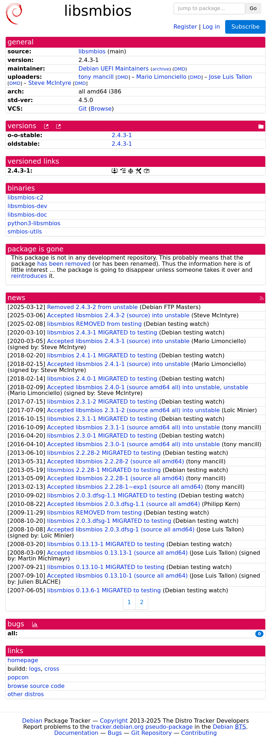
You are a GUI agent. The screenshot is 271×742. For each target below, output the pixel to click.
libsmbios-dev (27, 206)
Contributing (199, 732)
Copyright (114, 720)
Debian (32, 720)
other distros (26, 694)
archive (160, 69)
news (16, 298)
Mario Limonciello (161, 76)
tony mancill (95, 76)
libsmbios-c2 (25, 197)
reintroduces (29, 276)
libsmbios (92, 51)
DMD (179, 69)
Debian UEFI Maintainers (113, 68)
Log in (211, 26)
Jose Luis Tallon (230, 76)
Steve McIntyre (49, 83)
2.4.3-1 (122, 135)
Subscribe (245, 26)
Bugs (115, 732)
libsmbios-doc (27, 214)
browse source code (36, 686)
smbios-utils (25, 231)
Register (185, 26)
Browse (101, 108)
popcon (18, 677)
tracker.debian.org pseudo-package (142, 726)
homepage (23, 660)
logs (35, 668)
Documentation (76, 732)
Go (253, 8)
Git (82, 108)
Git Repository (151, 732)
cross (51, 668)
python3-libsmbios (34, 223)
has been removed (64, 263)
